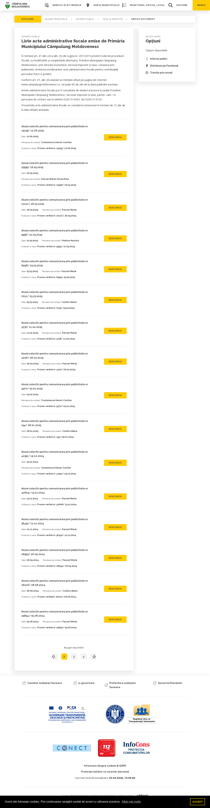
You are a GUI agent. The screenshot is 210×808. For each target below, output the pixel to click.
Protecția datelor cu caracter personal (105, 771)
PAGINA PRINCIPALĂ (56, 19)
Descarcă (115, 137)
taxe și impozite (113, 19)
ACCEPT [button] (197, 801)
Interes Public (85, 19)
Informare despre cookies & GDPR (105, 765)
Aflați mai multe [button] (131, 801)
